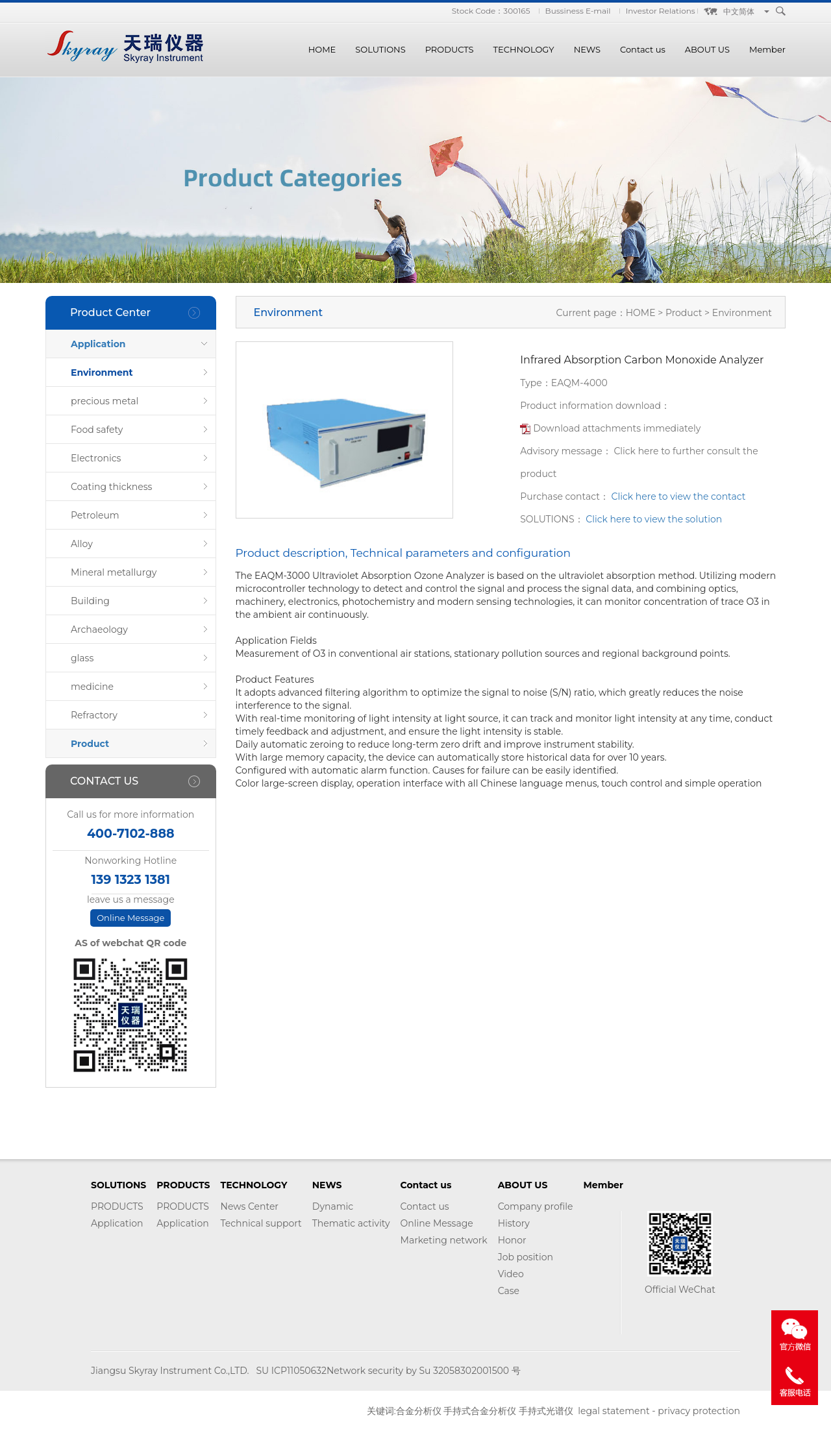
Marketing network (444, 1240)
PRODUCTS (449, 49)
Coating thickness (111, 487)
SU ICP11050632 (291, 1370)
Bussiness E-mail (578, 11)
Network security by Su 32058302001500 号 (424, 1370)
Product (90, 744)
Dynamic (332, 1206)
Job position (525, 1257)
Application (98, 344)
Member (767, 49)
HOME (322, 49)
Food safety (97, 429)
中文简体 (738, 11)
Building (90, 601)
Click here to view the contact (679, 496)
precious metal (104, 401)
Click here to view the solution (654, 519)
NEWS (587, 49)
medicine (92, 686)
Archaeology (99, 629)
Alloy (82, 544)
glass (82, 658)
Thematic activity (351, 1223)
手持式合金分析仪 (479, 1411)
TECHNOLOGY (523, 49)
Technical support (261, 1223)
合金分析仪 (418, 1411)
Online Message (130, 917)
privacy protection (699, 1411)
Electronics (96, 458)
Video (511, 1274)
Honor (512, 1240)
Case (508, 1291)
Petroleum (95, 515)
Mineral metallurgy (113, 572)
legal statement (613, 1411)
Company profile (535, 1206)
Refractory (94, 715)
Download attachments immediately (617, 428)
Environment (102, 372)
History (514, 1223)
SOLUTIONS (380, 49)
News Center (250, 1206)
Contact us (642, 49)
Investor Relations (660, 11)
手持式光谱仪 (546, 1411)
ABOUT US (707, 49)
